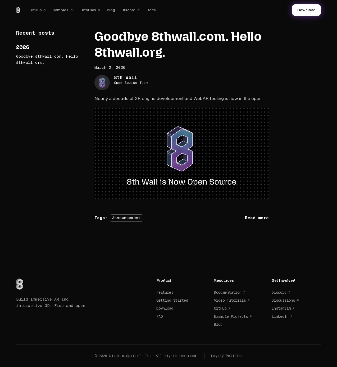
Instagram (281, 308)
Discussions (283, 300)
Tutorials (88, 10)
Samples (61, 10)
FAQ (159, 316)
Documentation (228, 292)
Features (164, 292)
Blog (111, 10)
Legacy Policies (227, 356)
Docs (151, 10)
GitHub (35, 10)
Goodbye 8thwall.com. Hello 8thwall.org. (47, 59)
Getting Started (172, 300)
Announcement (126, 218)
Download (306, 10)
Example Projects (231, 316)
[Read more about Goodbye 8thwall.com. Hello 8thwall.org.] (257, 218)
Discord (128, 10)
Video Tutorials (230, 300)
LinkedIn (280, 316)
